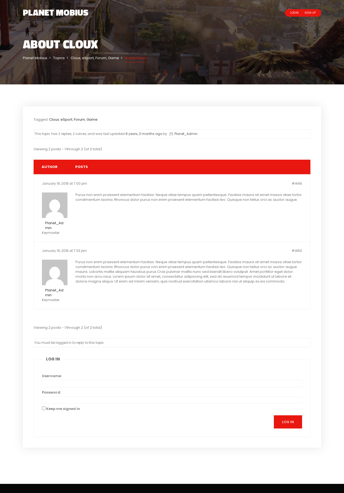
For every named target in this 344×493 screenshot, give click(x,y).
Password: (51, 392)
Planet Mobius (55, 12)
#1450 (297, 250)
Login (294, 13)
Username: (52, 376)
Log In (288, 421)
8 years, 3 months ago (144, 133)
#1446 (297, 183)
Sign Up (310, 13)
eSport (66, 119)
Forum (79, 119)
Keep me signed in (63, 408)
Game (92, 119)
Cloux (54, 119)
